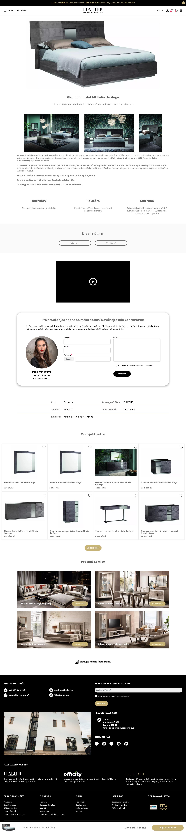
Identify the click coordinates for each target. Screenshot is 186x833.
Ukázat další (93, 548)
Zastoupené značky (120, 802)
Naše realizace (82, 808)
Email (66, 346)
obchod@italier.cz (41, 378)
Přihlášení (8, 802)
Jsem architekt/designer (14, 814)
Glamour (68, 402)
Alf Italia (68, 409)
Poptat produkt (167, 827)
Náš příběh (80, 802)
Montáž (43, 808)
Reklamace (44, 811)
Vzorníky (43, 802)
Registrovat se (10, 805)
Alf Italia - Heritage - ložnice (78, 416)
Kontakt (160, 11)
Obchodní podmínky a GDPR (52, 814)
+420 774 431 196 (42, 375)
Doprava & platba (47, 805)
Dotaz (116, 337)
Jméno (67, 338)
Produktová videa (119, 805)
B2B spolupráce (10, 808)
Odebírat (101, 703)
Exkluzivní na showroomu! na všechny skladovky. (85, 2)
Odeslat (122, 373)
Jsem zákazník (10, 811)
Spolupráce (81, 805)
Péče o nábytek (118, 808)
